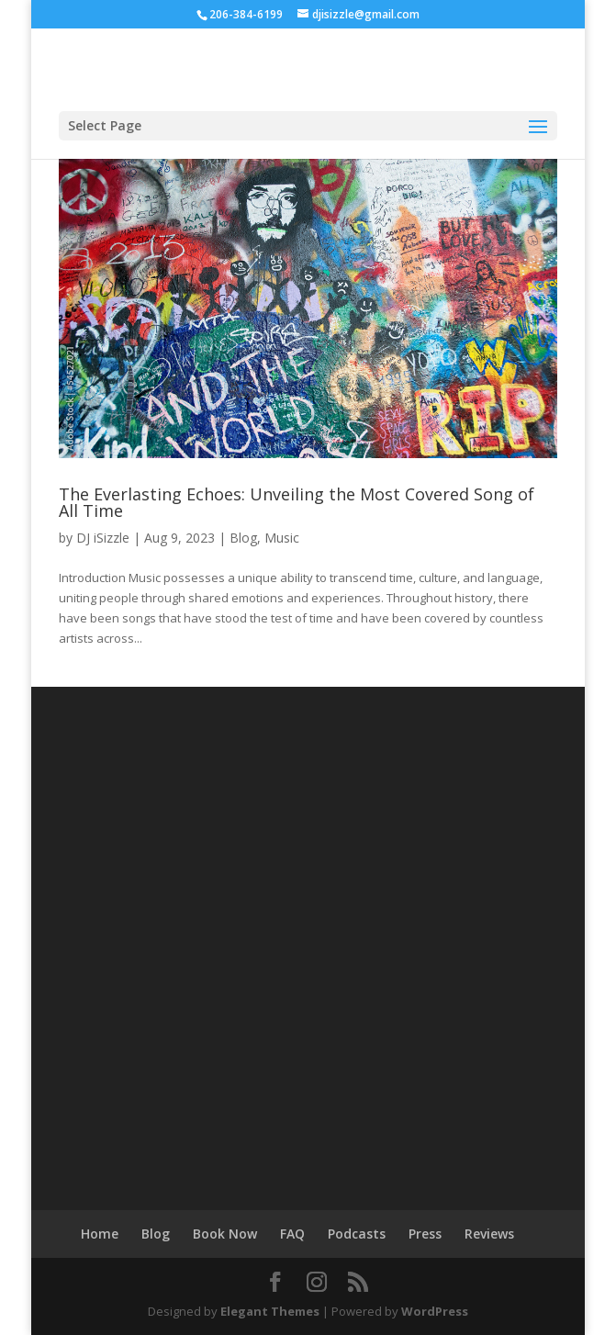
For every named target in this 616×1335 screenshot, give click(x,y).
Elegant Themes (269, 1311)
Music (281, 537)
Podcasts (357, 1233)
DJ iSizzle (102, 537)
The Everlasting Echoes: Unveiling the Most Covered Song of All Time (296, 502)
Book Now (225, 1233)
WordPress (434, 1311)
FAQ (292, 1233)
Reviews (489, 1233)
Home (99, 1233)
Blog (243, 537)
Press (425, 1233)
